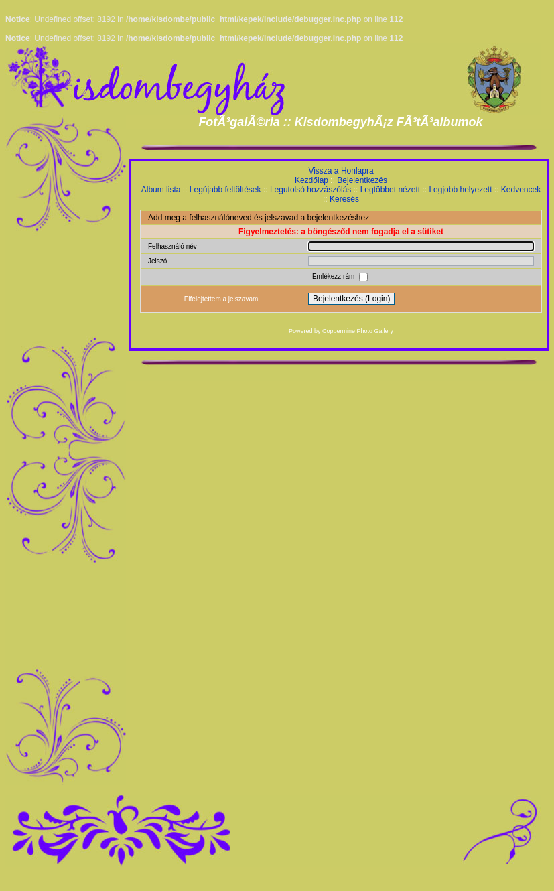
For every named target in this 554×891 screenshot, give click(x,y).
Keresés (344, 199)
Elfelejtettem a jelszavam (221, 299)
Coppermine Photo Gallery (357, 331)
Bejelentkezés (362, 180)
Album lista (161, 189)
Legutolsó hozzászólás (310, 189)
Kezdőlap (311, 180)
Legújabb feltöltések (225, 189)
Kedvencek (521, 189)
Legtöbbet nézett (390, 189)
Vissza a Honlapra (340, 171)
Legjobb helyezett (460, 189)
